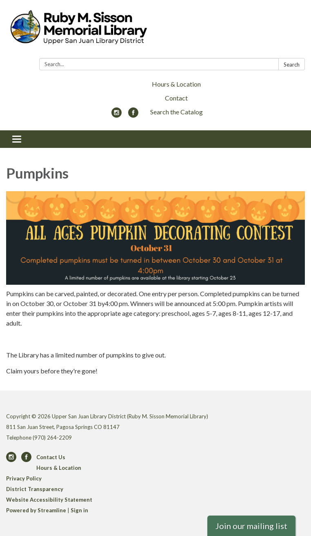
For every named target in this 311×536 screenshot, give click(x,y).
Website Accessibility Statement (49, 499)
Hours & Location (176, 84)
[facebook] (133, 115)
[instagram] (116, 115)
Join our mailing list (251, 526)
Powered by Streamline (36, 510)
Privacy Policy (24, 478)
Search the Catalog (176, 112)
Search (292, 64)
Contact (176, 98)
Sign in (79, 510)
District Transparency (34, 489)
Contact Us (50, 457)
